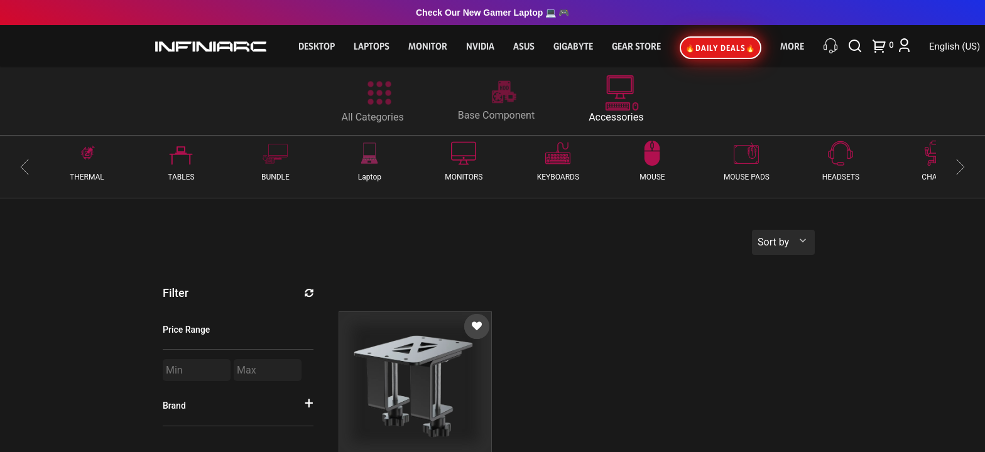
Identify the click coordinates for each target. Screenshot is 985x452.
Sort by (773, 242)
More (792, 46)
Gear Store (636, 46)
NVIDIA (480, 46)
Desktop (316, 46)
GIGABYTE (573, 46)
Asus (524, 46)
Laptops (371, 46)
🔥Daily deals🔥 (720, 48)
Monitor (427, 46)
